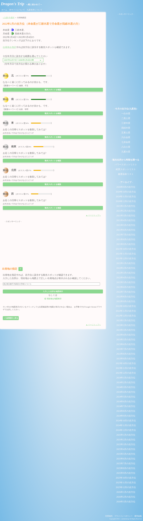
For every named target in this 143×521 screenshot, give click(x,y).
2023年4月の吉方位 (125, 335)
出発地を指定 (9, 47)
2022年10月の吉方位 (126, 306)
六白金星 (125, 137)
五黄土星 (125, 132)
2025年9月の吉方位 (125, 473)
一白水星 (125, 113)
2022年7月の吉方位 (125, 292)
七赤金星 (125, 142)
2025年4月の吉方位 (125, 449)
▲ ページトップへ (93, 215)
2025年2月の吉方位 (125, 439)
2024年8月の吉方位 (125, 411)
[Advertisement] (53, 242)
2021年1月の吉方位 (125, 206)
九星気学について (34, 10)
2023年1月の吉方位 (125, 320)
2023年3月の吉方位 (125, 330)
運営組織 (138, 516)
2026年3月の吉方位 (125, 501)
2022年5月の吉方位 (125, 282)
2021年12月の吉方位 (126, 258)
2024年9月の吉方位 (125, 416)
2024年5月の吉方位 (125, 397)
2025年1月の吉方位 (125, 435)
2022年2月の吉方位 (125, 268)
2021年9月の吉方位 (125, 244)
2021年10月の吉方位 (126, 249)
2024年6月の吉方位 (125, 401)
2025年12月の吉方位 (126, 487)
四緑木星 (125, 128)
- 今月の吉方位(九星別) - (126, 109)
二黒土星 (125, 118)
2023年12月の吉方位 (126, 373)
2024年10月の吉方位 (126, 420)
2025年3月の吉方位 (125, 444)
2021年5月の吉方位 (125, 225)
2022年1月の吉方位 (125, 263)
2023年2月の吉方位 (125, 325)
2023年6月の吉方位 (125, 344)
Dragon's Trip (21, 4)
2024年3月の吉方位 (125, 387)
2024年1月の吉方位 (125, 377)
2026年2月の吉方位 (125, 497)
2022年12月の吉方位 (126, 315)
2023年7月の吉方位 (125, 349)
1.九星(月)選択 (8, 18)
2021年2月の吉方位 (125, 211)
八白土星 (125, 147)
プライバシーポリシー (123, 516)
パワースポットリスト (126, 164)
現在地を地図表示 (52, 298)
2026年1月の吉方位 (125, 492)
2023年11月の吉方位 (126, 368)
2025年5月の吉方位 (125, 454)
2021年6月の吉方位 (125, 230)
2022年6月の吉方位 (125, 287)
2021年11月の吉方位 (126, 254)
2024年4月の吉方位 (125, 392)
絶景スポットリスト (126, 169)
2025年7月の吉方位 (125, 463)
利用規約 (109, 516)
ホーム (4, 10)
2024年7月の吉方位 (125, 406)
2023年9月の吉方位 (125, 358)
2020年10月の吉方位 (126, 192)
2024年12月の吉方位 (126, 430)
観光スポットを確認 (53, 90)
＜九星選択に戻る (10, 318)
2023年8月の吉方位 (125, 354)
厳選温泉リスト (126, 174)
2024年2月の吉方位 (125, 382)
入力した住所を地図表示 (53, 291)
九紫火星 (125, 151)
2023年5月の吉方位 (125, 339)
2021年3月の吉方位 (125, 215)
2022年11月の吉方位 (126, 311)
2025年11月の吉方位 (126, 482)
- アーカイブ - (126, 182)
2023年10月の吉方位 (126, 363)
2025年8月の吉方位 (125, 468)
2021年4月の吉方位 (125, 220)
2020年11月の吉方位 (126, 196)
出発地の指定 (12, 269)
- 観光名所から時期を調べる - (126, 160)
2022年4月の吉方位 (125, 277)
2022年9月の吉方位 (125, 301)
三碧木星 (125, 123)
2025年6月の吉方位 (125, 458)
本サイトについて (17, 10)
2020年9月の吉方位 (125, 187)
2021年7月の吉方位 (125, 234)
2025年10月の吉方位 (126, 478)
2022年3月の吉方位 (125, 273)
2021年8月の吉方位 (125, 239)
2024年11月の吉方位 (126, 425)
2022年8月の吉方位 (125, 296)
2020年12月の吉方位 (126, 201)
